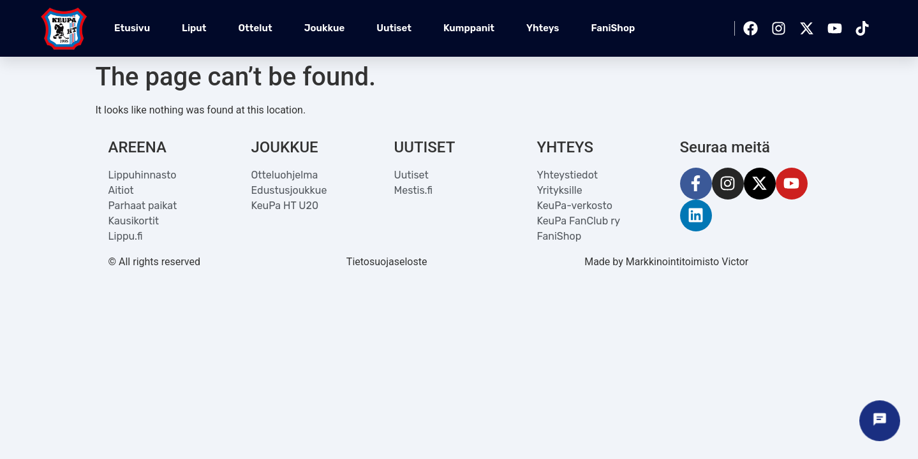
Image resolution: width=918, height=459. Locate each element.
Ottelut (255, 28)
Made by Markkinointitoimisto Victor (666, 262)
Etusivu (132, 28)
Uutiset (393, 28)
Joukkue (324, 28)
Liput (194, 28)
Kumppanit (468, 28)
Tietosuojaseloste (386, 262)
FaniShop (613, 28)
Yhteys (542, 28)
